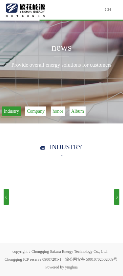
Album (77, 111)
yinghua (71, 267)
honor (57, 111)
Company (36, 111)
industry (11, 111)
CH (108, 9)
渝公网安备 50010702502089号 (91, 259)
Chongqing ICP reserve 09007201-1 (33, 259)
